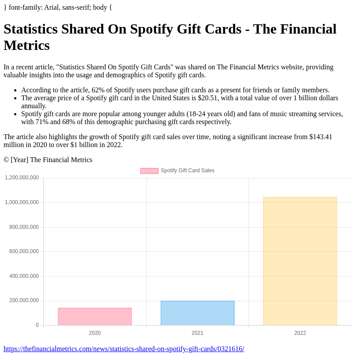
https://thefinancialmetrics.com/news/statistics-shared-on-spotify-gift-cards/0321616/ (124, 348)
